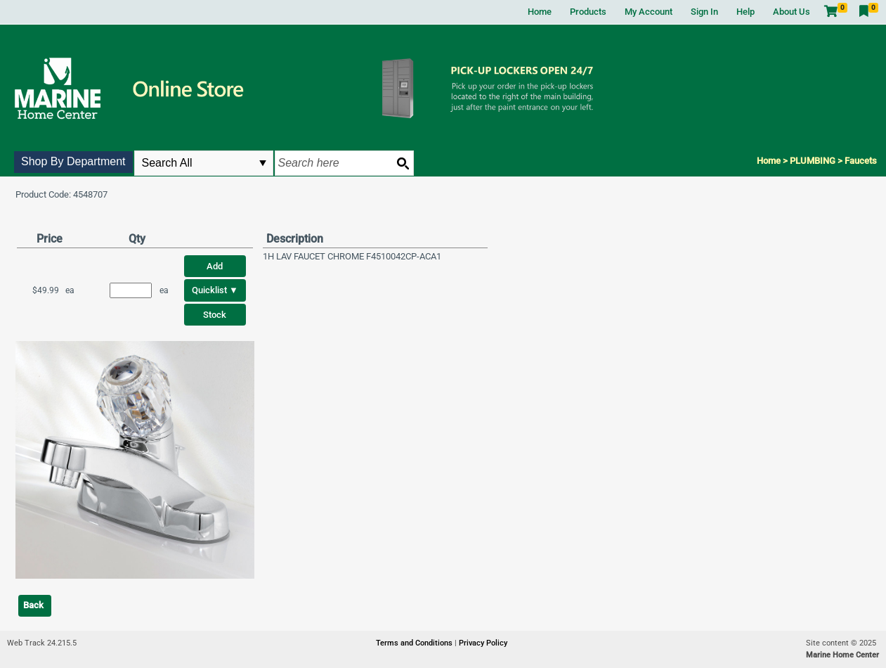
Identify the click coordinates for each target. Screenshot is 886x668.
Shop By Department (73, 161)
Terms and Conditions (415, 643)
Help (745, 11)
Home (540, 11)
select (263, 163)
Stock (214, 314)
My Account (648, 11)
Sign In (704, 11)
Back (33, 605)
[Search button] (402, 163)
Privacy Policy (483, 643)
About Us (791, 11)
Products (588, 11)
